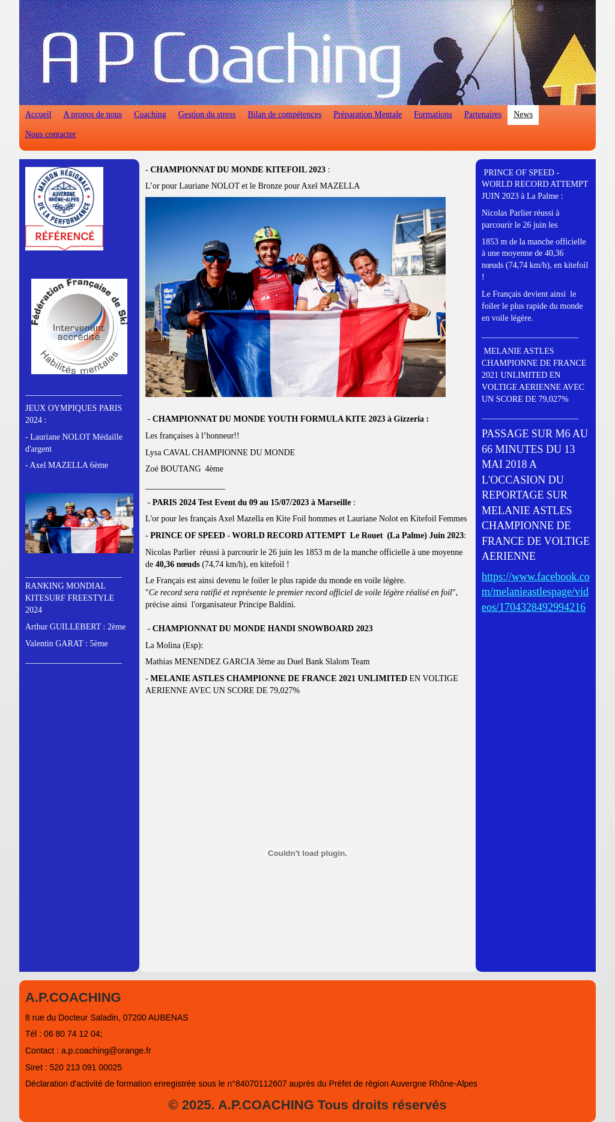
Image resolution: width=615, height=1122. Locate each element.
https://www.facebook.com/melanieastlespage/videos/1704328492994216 (536, 592)
